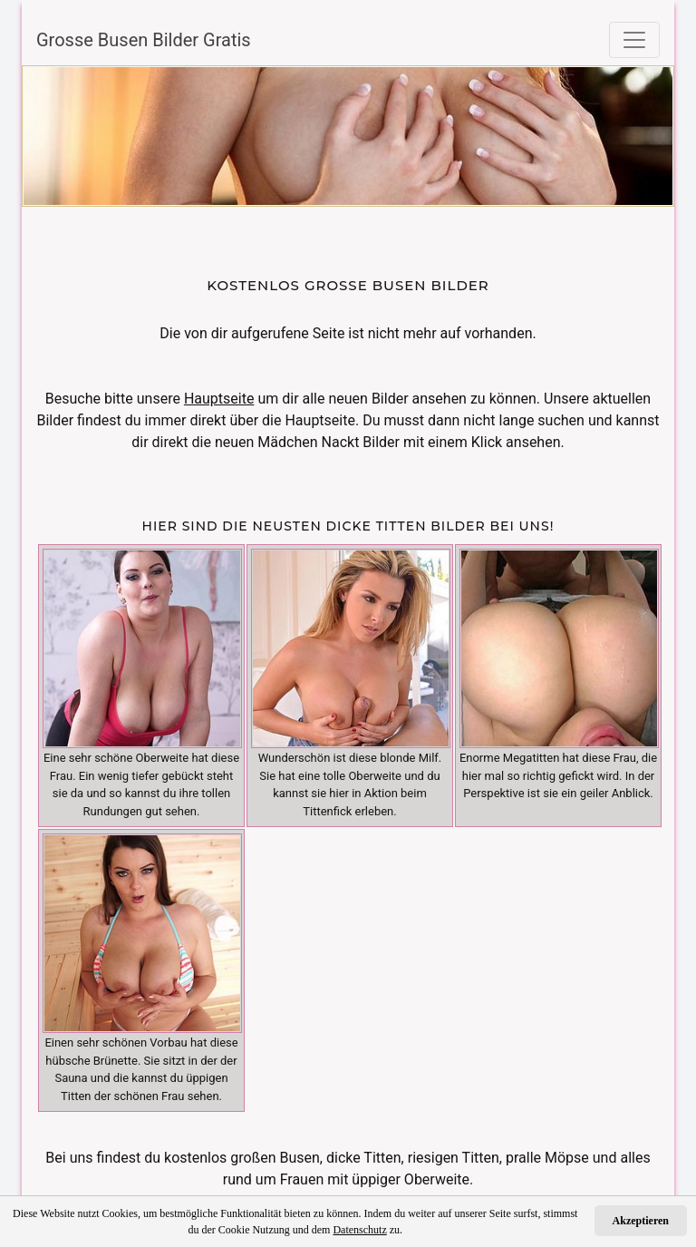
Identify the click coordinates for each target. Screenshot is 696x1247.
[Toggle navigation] (634, 40)
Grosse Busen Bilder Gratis (143, 40)
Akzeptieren (641, 1220)
